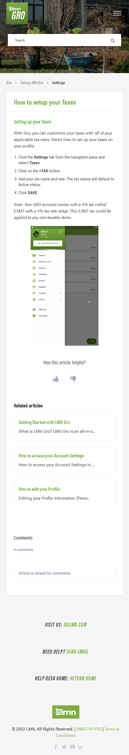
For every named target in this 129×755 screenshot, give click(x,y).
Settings (58, 82)
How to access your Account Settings (51, 455)
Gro (9, 82)
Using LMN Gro (31, 82)
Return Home (83, 678)
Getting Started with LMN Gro (44, 422)
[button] (117, 13)
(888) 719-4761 (88, 729)
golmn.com (75, 624)
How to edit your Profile (39, 489)
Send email (77, 651)
